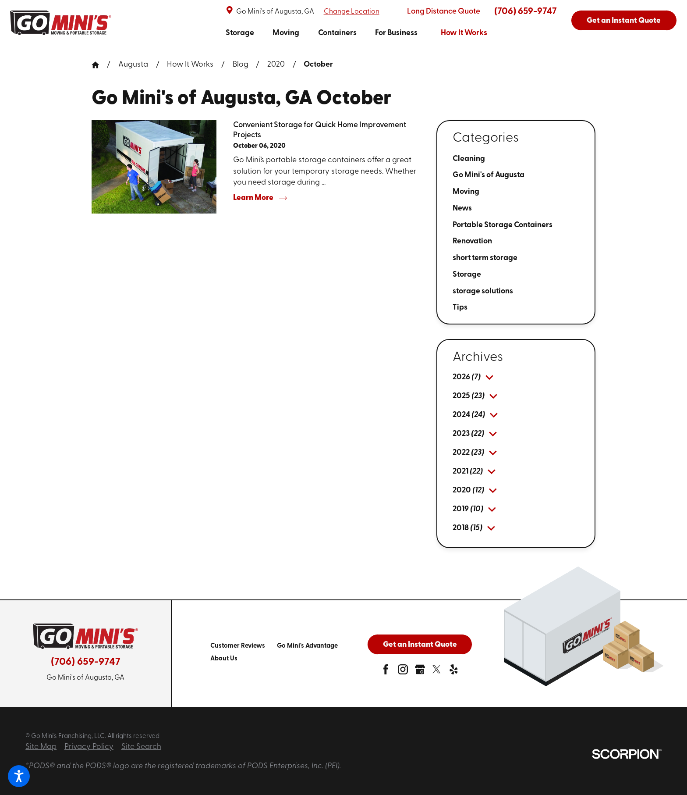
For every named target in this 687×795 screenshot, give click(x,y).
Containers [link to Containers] (337, 33)
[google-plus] (420, 672)
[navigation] (356, 33)
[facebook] (386, 672)
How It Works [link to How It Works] (464, 33)
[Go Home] (99, 65)
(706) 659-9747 (525, 11)
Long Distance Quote (443, 11)
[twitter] (437, 672)
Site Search (141, 747)
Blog (240, 64)
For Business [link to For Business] (396, 33)
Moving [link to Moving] (286, 33)
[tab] (490, 377)
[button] (19, 776)
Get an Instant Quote (624, 21)
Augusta (133, 64)
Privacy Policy (88, 747)
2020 (276, 64)
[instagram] (403, 672)
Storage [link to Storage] (240, 33)
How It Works (190, 64)
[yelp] (454, 672)
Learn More (260, 198)
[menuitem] (240, 33)
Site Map (41, 747)
